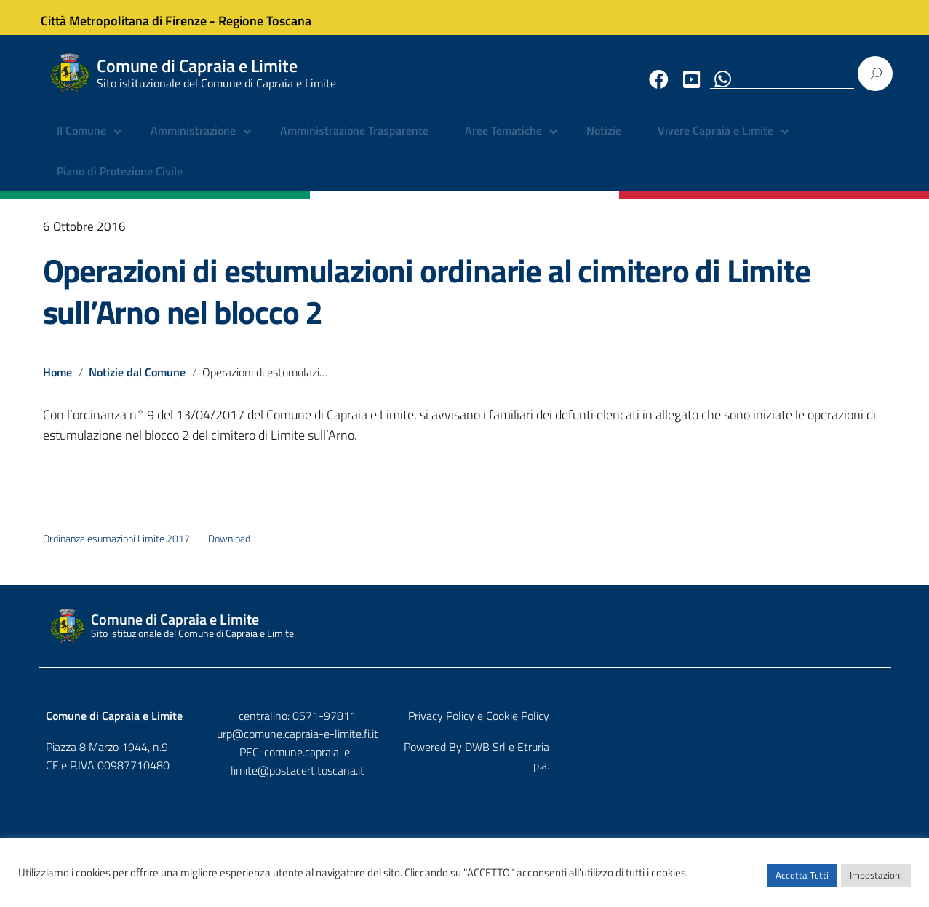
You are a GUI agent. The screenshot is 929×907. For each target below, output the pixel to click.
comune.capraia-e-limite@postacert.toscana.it (476, 762)
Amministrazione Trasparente (354, 142)
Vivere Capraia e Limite (715, 142)
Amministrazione (193, 142)
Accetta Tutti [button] (802, 881)
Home (57, 383)
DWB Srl (801, 758)
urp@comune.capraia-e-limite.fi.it (465, 744)
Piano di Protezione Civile (120, 182)
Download (229, 550)
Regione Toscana (275, 17)
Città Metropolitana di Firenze (135, 17)
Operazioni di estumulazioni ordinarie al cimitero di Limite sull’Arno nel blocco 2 (426, 301)
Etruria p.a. (858, 758)
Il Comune (81, 142)
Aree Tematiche (503, 142)
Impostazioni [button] (876, 881)
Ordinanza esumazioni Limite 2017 (116, 550)
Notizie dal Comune (137, 383)
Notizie (603, 142)
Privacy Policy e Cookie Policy (813, 726)
